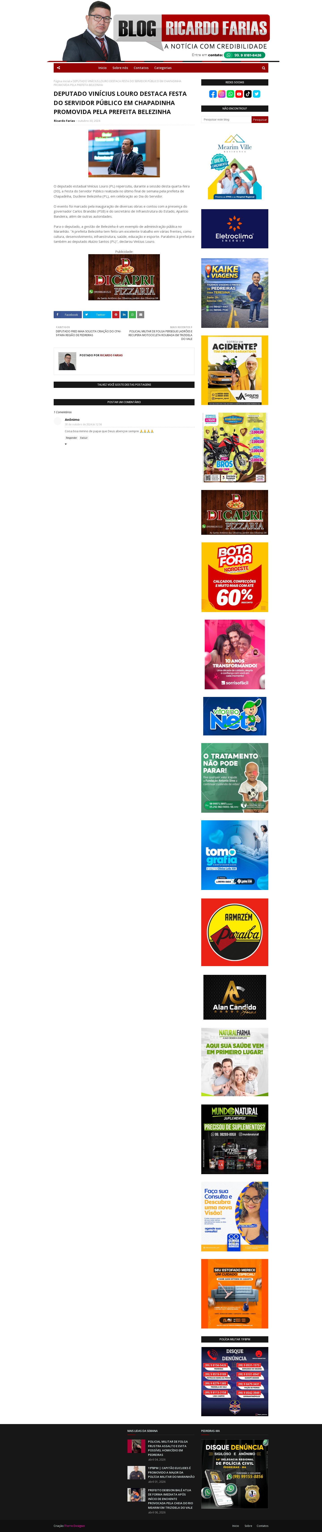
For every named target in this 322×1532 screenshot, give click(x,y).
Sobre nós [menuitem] (120, 68)
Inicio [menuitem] (102, 68)
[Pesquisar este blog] (226, 119)
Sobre (248, 1526)
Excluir (83, 437)
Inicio (235, 1526)
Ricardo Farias (64, 121)
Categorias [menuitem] (163, 68)
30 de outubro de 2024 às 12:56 (83, 424)
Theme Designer (74, 1526)
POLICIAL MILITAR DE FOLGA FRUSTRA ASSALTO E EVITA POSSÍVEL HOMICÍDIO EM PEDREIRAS (168, 1448)
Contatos (262, 1526)
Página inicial (62, 81)
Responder (71, 437)
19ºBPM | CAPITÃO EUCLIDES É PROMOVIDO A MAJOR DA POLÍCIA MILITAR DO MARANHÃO (171, 1472)
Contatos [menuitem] (141, 68)
